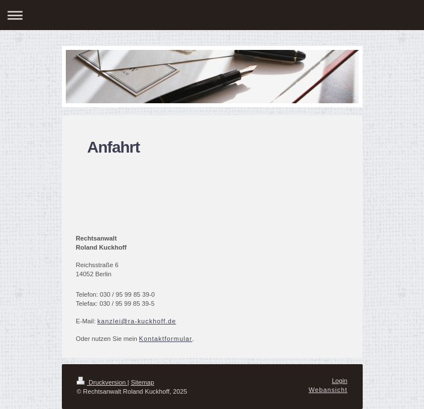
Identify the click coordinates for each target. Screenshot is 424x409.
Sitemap (142, 382)
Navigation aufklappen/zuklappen (212, 15)
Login (339, 380)
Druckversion (102, 382)
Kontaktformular (165, 338)
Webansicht (328, 389)
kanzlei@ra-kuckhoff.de (136, 321)
